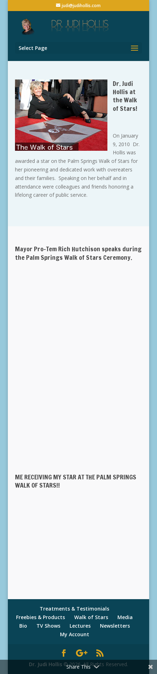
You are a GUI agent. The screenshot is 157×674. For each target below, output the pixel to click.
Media (125, 617)
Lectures (80, 625)
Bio (23, 625)
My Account (74, 634)
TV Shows (48, 625)
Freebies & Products (40, 617)
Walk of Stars (91, 617)
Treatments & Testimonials (74, 608)
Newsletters (115, 625)
